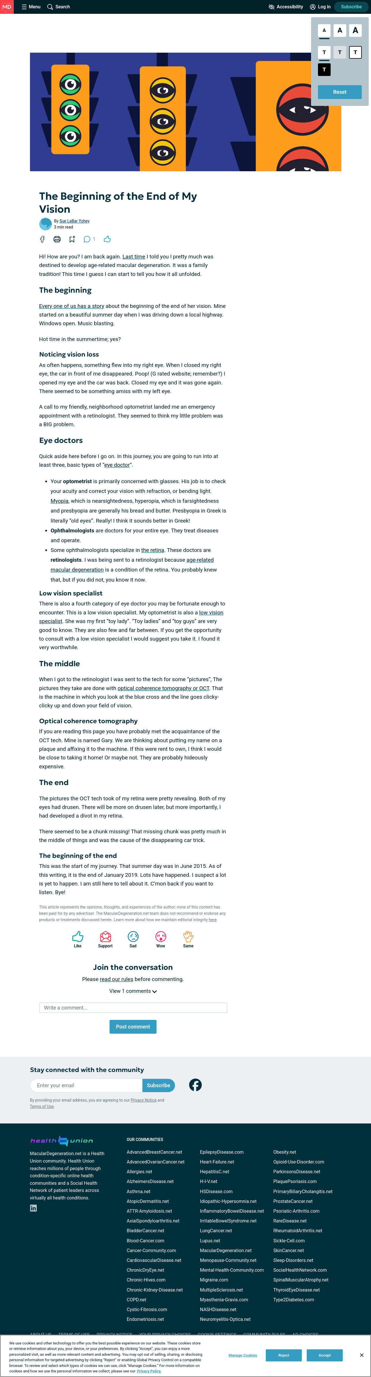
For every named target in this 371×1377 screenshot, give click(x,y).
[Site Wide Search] (58, 7)
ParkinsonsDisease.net (296, 1171)
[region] (185, 1356)
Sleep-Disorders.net (293, 1260)
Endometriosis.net (145, 1319)
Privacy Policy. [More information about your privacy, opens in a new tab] (149, 1371)
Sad (130, 939)
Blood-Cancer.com (146, 1240)
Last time (134, 256)
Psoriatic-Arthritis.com (296, 1211)
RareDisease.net (290, 1221)
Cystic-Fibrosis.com (147, 1309)
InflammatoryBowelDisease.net (232, 1211)
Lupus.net (210, 1240)
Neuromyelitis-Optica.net (225, 1319)
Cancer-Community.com (151, 1250)
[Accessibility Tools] (286, 7)
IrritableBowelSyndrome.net (228, 1221)
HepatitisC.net (214, 1171)
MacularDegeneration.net (226, 1250)
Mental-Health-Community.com (232, 1270)
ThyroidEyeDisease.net (296, 1290)
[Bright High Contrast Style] (355, 52)
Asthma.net (138, 1191)
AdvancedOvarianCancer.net (156, 1162)
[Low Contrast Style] (340, 52)
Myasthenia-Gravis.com (224, 1299)
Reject (283, 1355)
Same (185, 939)
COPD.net (136, 1299)
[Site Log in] (320, 7)
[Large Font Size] (340, 30)
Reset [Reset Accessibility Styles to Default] (339, 92)
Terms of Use (42, 1106)
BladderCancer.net (146, 1230)
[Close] (361, 1355)
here (212, 919)
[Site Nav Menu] (31, 7)
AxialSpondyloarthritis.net (153, 1221)
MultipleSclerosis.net (221, 1290)
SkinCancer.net (288, 1250)
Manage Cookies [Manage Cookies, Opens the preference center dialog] (243, 1355)
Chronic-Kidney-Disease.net (155, 1290)
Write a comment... (66, 1008)
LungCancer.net (216, 1230)
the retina (152, 550)
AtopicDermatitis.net (148, 1201)
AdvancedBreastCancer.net (154, 1152)
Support (103, 939)
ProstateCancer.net (292, 1201)
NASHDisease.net (218, 1309)
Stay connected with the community (87, 1070)
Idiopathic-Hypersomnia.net (228, 1201)
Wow (158, 939)
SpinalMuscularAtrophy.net (300, 1280)
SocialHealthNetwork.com (300, 1270)
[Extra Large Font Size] (355, 30)
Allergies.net (139, 1171)
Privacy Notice (143, 1100)
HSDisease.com (216, 1191)
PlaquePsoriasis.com (295, 1181)
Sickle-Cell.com (289, 1240)
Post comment (133, 1027)
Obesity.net (284, 1152)
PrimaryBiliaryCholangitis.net (303, 1191)
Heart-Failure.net (217, 1162)
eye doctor (117, 465)
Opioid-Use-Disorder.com (298, 1162)
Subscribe (351, 6)
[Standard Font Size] (324, 30)
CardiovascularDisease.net (154, 1260)
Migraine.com (214, 1280)
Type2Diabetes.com (293, 1299)
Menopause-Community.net (228, 1260)
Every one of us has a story (71, 306)
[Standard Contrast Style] (324, 52)
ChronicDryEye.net (145, 1270)
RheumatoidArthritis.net (297, 1230)
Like (75, 939)
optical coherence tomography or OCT (163, 688)
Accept (325, 1355)
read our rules (116, 979)
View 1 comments (133, 991)
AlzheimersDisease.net (150, 1181)
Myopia (60, 501)
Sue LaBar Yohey (74, 221)
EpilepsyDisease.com (222, 1152)
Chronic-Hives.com (146, 1280)
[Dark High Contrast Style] (324, 69)
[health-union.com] (61, 1140)
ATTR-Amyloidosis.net (149, 1211)
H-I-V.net (208, 1181)
